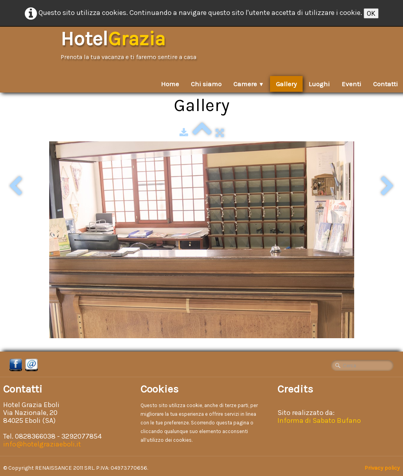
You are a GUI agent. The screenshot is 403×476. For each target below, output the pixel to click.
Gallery (286, 84)
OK (371, 13)
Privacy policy (382, 468)
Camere (248, 84)
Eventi (351, 84)
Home (170, 84)
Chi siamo (206, 84)
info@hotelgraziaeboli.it (42, 444)
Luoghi (319, 84)
